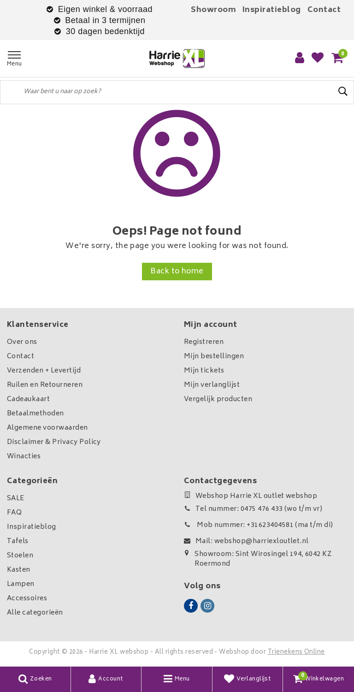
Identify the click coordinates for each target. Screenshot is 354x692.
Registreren (204, 342)
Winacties (24, 456)
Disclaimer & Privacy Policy (54, 442)
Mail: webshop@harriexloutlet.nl (246, 541)
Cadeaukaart (28, 399)
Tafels (18, 541)
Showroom (213, 10)
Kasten (18, 570)
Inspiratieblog (271, 10)
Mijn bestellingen (214, 356)
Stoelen (20, 556)
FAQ (14, 513)
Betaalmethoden (35, 414)
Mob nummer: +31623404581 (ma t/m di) (258, 525)
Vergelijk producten (218, 399)
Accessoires (27, 598)
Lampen (21, 584)
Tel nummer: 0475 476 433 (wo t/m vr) (253, 509)
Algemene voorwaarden (47, 428)
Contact (324, 10)
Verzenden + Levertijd (44, 371)
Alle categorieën (35, 613)
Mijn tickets (204, 371)
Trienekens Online (296, 652)
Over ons (22, 342)
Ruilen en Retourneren (45, 385)
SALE (15, 498)
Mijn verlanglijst (212, 385)
